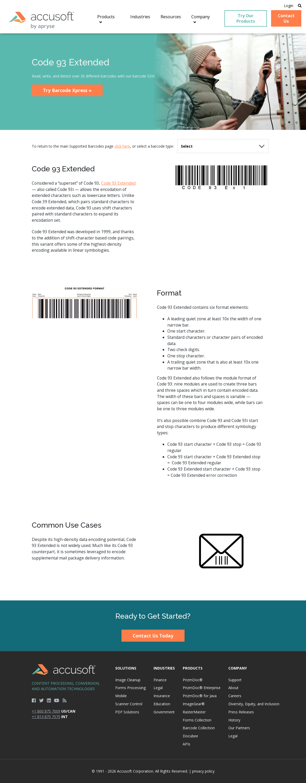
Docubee (190, 735)
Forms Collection (197, 720)
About (233, 687)
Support (235, 679)
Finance (160, 679)
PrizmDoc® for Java (200, 695)
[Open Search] (300, 5)
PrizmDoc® (193, 679)
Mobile (121, 695)
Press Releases (241, 711)
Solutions (125, 668)
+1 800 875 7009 (46, 711)
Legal (158, 687)
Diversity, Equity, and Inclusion (253, 703)
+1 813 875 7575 (46, 716)
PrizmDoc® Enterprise (202, 687)
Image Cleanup (127, 679)
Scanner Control (128, 703)
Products (193, 668)
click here (122, 146)
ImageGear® (194, 703)
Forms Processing (130, 687)
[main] (153, 316)
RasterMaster (194, 711)
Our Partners (239, 727)
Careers (234, 695)
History (234, 720)
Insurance (162, 695)
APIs (186, 744)
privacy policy (203, 771)
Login (288, 5)
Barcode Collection (199, 727)
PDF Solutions (127, 711)
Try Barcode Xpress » (67, 90)
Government (164, 711)
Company (237, 668)
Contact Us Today (153, 636)
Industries (164, 668)
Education (162, 703)
